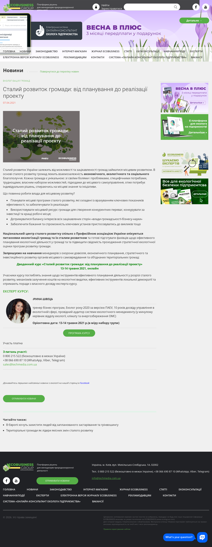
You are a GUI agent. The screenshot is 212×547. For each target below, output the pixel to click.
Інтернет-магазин (74, 51)
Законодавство (47, 51)
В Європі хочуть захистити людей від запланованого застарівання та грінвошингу (62, 425)
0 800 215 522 (106, 471)
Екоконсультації (147, 51)
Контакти (97, 57)
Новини (25, 51)
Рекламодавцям (75, 57)
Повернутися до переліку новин (59, 71)
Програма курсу (79, 333)
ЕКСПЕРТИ (196, 51)
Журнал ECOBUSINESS (105, 51)
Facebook (84, 382)
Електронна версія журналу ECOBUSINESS (31, 57)
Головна (9, 51)
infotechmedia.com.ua (106, 478)
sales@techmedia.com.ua (20, 364)
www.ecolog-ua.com (165, 519)
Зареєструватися (111, 8)
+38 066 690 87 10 (164, 471)
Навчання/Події (174, 51)
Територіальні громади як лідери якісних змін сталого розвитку (49, 430)
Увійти (105, 5)
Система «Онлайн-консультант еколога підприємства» (147, 57)
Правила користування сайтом (116, 529)
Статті (128, 51)
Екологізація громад (16, 81)
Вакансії (196, 57)
